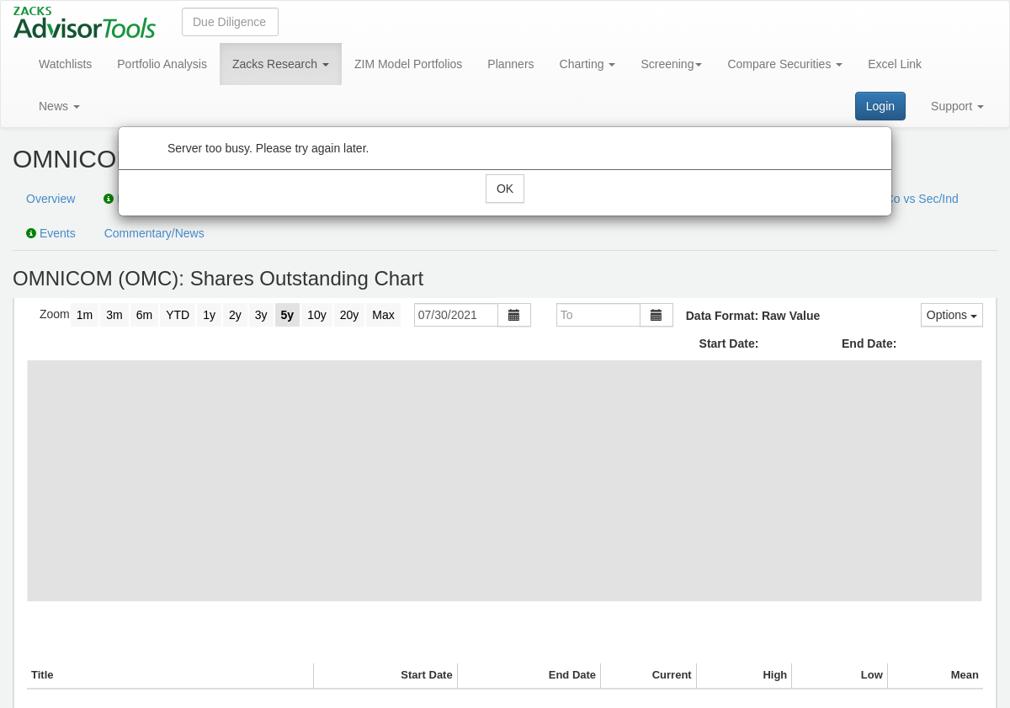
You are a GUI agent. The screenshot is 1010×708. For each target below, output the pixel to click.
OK (505, 188)
